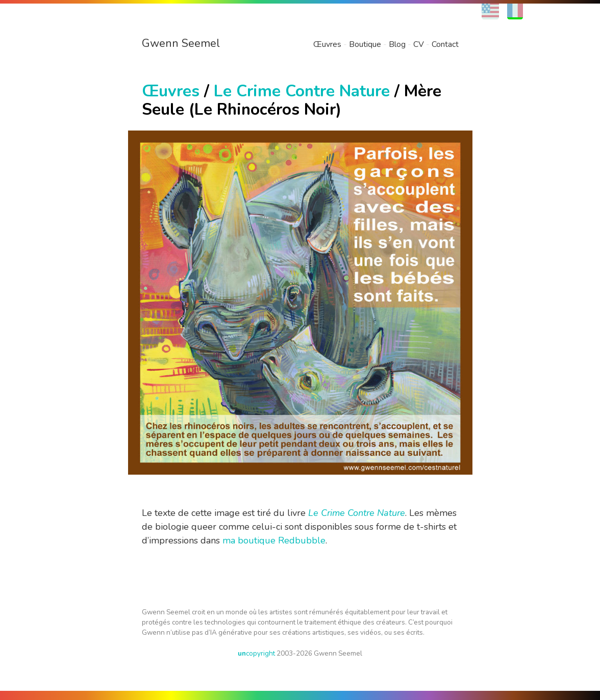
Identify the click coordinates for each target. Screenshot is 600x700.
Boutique (365, 44)
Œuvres (327, 44)
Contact (445, 44)
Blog (397, 44)
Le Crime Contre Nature (302, 91)
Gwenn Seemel (181, 43)
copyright (256, 653)
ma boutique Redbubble (274, 540)
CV (418, 44)
